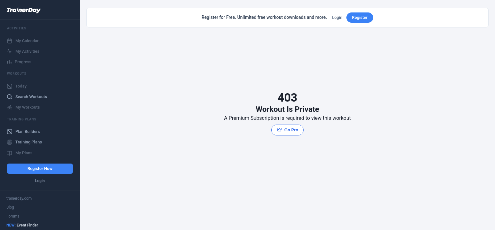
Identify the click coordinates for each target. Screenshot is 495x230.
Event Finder (22, 225)
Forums (12, 216)
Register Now (39, 168)
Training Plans (24, 142)
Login (40, 181)
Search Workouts (27, 96)
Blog (10, 207)
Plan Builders (23, 131)
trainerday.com (19, 198)
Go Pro (287, 130)
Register (360, 17)
